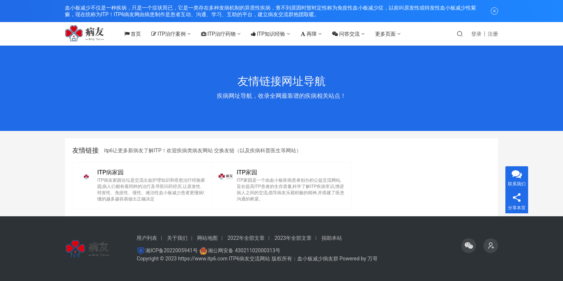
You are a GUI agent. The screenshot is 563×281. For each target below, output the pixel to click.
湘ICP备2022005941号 (171, 250)
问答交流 (349, 34)
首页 (136, 34)
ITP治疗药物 (221, 34)
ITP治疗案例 (172, 34)
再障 (312, 34)
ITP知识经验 (271, 34)
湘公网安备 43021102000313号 (244, 250)
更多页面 (388, 34)
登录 (476, 34)
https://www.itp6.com (203, 259)
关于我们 (177, 238)
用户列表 (147, 238)
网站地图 (207, 238)
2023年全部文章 (293, 238)
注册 (493, 34)
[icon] (468, 245)
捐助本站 (332, 238)
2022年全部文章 (246, 238)
